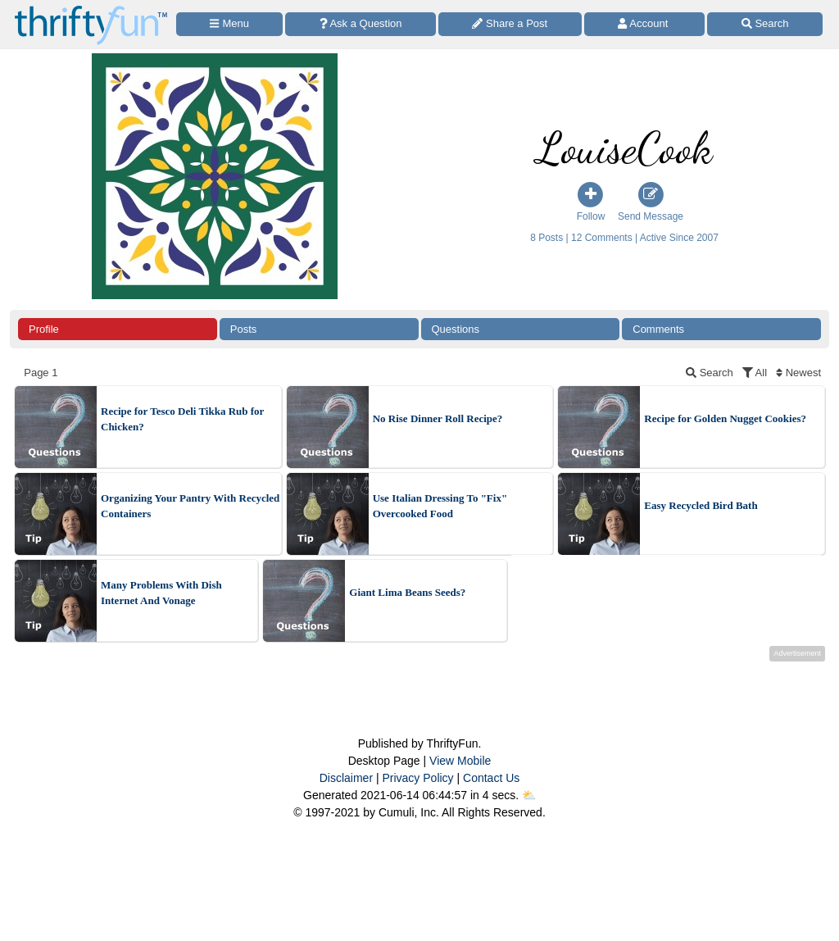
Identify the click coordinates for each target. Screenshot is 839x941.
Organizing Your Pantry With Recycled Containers (190, 506)
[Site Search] (765, 24)
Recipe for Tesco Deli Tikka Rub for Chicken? (182, 419)
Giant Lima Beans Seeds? (407, 592)
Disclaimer (346, 777)
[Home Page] (91, 9)
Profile (44, 329)
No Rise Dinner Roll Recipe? (438, 418)
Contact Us (491, 777)
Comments (658, 329)
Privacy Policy (417, 777)
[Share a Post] (510, 24)
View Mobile (460, 760)
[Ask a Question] (360, 24)
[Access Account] (644, 24)
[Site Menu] (229, 24)
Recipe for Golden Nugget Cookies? (725, 418)
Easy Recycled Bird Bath (700, 505)
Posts (243, 329)
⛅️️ (529, 795)
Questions (456, 329)
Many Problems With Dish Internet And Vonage (161, 593)
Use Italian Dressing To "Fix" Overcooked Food (440, 506)
